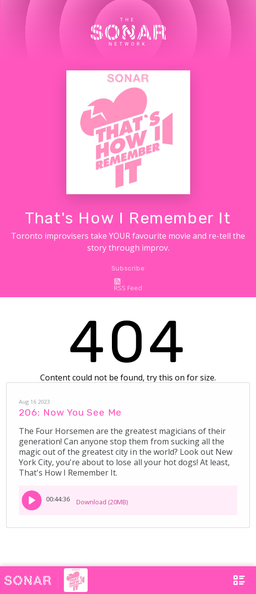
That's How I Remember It (128, 218)
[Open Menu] (234, 580)
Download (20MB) (102, 498)
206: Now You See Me (70, 412)
